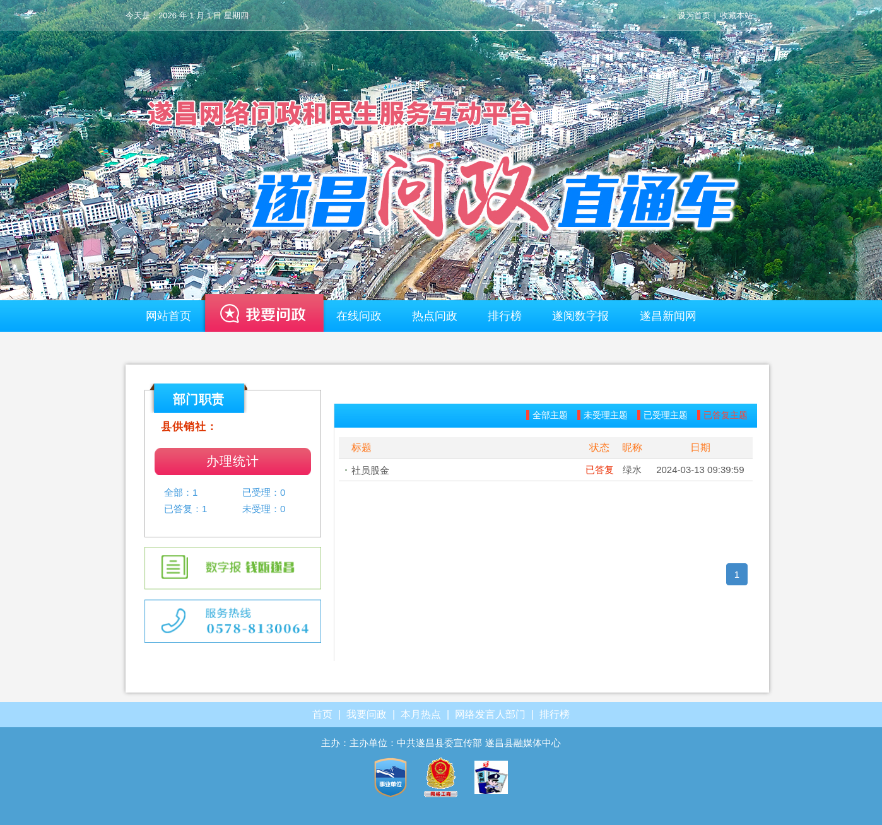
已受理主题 (666, 415)
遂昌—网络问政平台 (441, 160)
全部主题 (550, 415)
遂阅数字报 (580, 316)
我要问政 (264, 319)
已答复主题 (725, 415)
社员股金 (370, 470)
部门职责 (199, 399)
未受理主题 (606, 415)
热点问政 (434, 316)
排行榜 (505, 316)
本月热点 (421, 714)
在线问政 (359, 316)
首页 (322, 714)
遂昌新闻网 (668, 316)
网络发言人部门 (490, 714)
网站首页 (168, 316)
